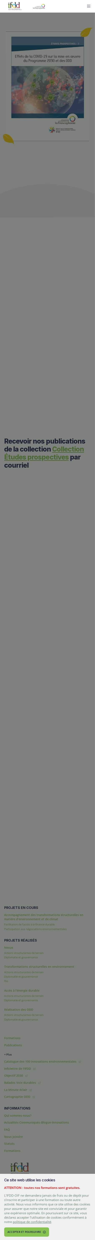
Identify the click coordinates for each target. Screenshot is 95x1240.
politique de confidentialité (32, 1222)
